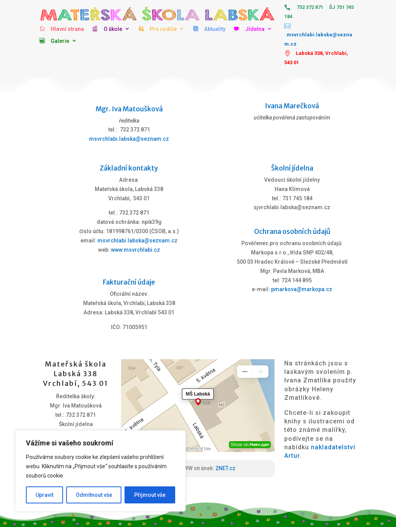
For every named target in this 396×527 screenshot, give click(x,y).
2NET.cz (225, 468)
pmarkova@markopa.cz (301, 289)
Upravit (44, 495)
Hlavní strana (67, 29)
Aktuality (214, 29)
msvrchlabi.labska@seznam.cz (129, 139)
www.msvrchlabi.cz (135, 250)
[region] (100, 471)
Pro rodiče (163, 29)
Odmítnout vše (94, 495)
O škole (113, 29)
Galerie (60, 41)
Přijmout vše (150, 495)
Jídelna (255, 29)
